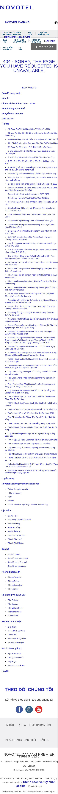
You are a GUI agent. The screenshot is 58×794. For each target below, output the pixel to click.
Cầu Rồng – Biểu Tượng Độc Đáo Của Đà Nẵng (28, 198)
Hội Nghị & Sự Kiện (16, 631)
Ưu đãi (20, 48)
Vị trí (10, 497)
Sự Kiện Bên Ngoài (16, 642)
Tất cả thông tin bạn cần (18, 489)
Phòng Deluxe (14, 581)
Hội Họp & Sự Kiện (36, 41)
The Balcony (13, 600)
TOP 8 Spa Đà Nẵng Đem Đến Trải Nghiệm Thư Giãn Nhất (32, 440)
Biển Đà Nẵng (14, 524)
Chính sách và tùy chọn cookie (18, 103)
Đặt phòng (49, 41)
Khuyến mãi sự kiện (12, 113)
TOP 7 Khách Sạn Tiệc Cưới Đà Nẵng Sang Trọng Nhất (31, 423)
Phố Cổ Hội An (14, 531)
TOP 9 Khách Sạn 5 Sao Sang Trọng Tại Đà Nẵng (29, 444)
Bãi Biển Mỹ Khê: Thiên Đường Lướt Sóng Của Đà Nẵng (32, 174)
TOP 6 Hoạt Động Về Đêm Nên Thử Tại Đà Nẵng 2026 (31, 413)
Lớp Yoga (12, 661)
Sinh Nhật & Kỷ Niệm (17, 639)
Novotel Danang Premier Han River (12, 33)
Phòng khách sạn (43, 33)
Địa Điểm (12, 627)
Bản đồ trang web (11, 93)
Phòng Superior (14, 577)
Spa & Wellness (14, 654)
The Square (13, 604)
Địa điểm (30, 33)
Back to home (29, 87)
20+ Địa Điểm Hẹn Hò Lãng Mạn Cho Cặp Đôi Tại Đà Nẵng (33, 143)
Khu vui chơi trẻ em (16, 665)
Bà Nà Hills (12, 516)
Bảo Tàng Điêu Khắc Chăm (19, 520)
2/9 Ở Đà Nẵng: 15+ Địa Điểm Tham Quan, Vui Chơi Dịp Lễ (33, 139)
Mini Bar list (8, 118)
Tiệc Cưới (12, 635)
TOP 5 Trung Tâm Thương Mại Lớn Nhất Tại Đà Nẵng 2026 (33, 409)
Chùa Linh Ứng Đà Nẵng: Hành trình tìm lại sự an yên (30, 221)
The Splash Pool (15, 608)
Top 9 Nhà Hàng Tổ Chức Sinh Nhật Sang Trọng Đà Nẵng (32, 454)
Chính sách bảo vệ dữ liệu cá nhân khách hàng (28, 505)
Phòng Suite (13, 589)
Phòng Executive (15, 585)
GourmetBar (13, 616)
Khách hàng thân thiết (13, 108)
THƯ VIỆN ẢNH (14, 493)
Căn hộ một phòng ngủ (18, 558)
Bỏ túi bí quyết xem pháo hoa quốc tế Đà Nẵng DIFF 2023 (32, 184)
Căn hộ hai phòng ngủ (17, 562)
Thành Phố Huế (15, 539)
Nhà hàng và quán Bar (19, 41)
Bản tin (5, 98)
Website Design (35, 786)
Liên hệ (11, 501)
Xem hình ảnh (46, 46)
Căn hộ (5, 41)
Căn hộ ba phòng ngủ (17, 566)
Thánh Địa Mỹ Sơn (16, 543)
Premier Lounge (15, 612)
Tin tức (5, 123)
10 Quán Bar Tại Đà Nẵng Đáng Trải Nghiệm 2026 (29, 129)
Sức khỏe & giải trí (8, 48)
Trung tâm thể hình (16, 658)
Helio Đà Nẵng (14, 528)
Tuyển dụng (8, 478)
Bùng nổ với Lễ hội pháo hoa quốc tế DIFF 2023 (28, 194)
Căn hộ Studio (14, 554)
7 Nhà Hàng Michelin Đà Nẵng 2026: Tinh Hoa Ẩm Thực (31, 157)
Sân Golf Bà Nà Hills (16, 535)
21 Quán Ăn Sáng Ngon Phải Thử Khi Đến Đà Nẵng (30, 147)
